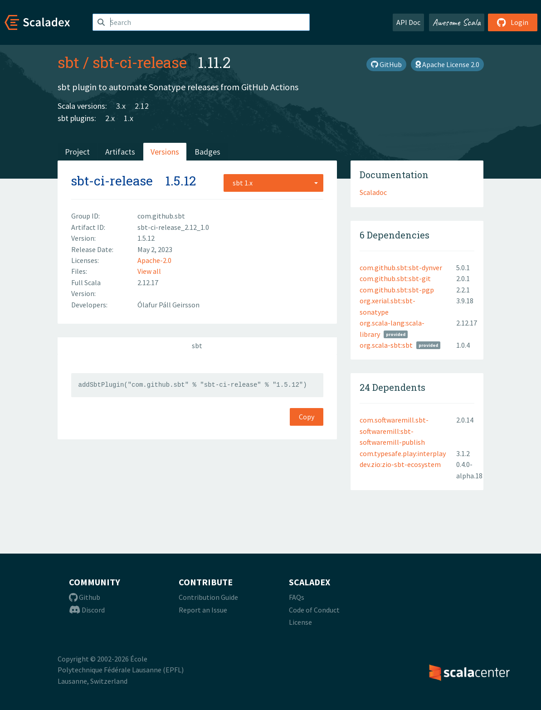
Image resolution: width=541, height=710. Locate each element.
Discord (87, 609)
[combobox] (273, 182)
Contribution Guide (208, 597)
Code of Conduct (314, 609)
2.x (110, 118)
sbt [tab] (197, 345)
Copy (306, 416)
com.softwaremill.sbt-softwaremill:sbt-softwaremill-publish (394, 431)
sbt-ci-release (140, 62)
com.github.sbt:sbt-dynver (401, 267)
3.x (121, 106)
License (300, 622)
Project (77, 151)
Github (84, 597)
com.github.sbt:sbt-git (395, 278)
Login (512, 22)
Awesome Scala (457, 22)
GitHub (386, 64)
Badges (207, 151)
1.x (128, 118)
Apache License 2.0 (447, 64)
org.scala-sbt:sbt (386, 345)
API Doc (408, 22)
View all (149, 271)
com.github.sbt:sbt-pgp (397, 289)
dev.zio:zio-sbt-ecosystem (400, 464)
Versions (165, 151)
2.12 (142, 106)
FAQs (296, 597)
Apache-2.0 (154, 260)
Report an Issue (203, 609)
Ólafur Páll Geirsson (168, 304)
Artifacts (120, 151)
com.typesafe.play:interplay (403, 453)
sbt (68, 62)
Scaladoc (373, 192)
